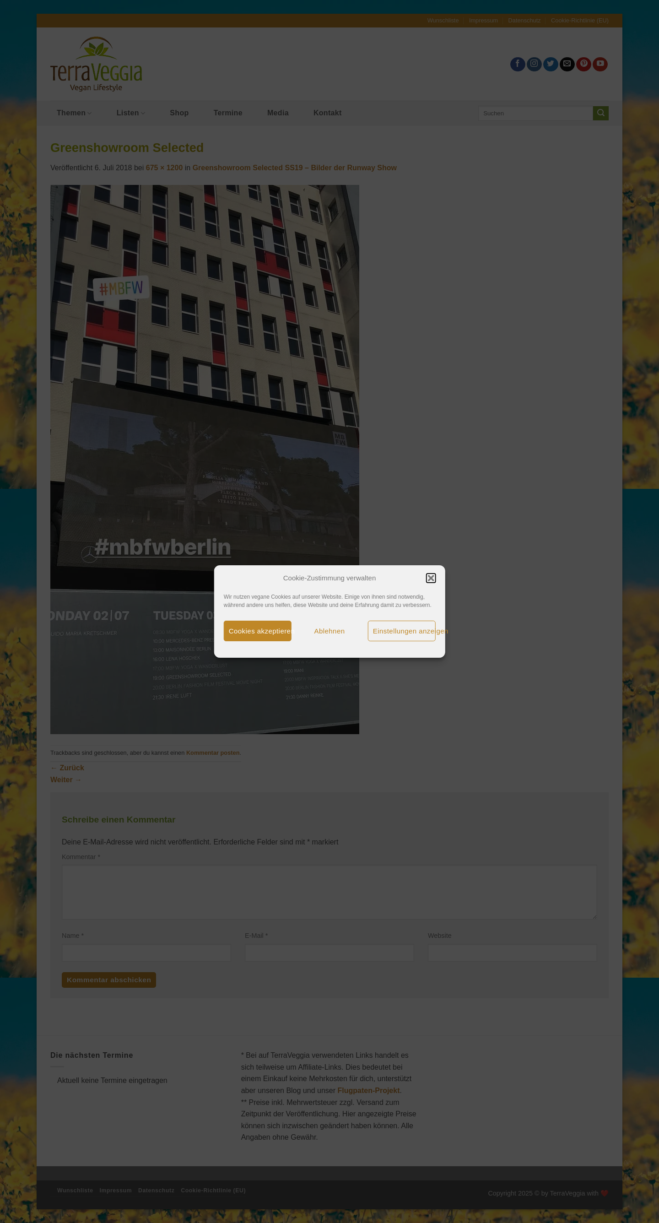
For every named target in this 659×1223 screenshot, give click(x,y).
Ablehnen (329, 631)
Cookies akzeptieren (260, 631)
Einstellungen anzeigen (404, 631)
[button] (430, 578)
